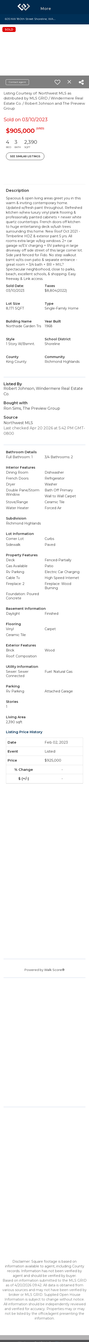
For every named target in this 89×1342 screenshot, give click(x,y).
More (46, 8)
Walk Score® (54, 970)
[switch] (57, 82)
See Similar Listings (25, 156)
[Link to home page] (23, 7)
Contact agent (17, 82)
